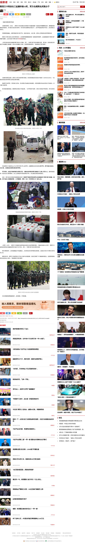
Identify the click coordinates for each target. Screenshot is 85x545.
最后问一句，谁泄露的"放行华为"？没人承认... (27, 479)
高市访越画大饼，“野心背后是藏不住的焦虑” (75, 15)
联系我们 (14, 533)
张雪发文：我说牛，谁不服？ (67, 441)
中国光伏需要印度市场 (69, 51)
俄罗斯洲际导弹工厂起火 (20, 329)
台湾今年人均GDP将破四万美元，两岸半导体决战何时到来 (74, 72)
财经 (18, 2)
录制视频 (20, 38)
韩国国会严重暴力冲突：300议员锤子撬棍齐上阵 (28, 489)
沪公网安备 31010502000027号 (29, 541)
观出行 (29, 2)
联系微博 (38, 533)
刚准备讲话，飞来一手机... (21, 379)
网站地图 (47, 533)
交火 (12, 316)
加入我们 (42, 533)
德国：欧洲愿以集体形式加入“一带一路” (25, 509)
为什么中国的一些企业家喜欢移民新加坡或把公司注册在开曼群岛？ (74, 100)
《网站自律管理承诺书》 (66, 533)
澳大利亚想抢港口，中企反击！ (74, 39)
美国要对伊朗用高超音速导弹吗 (72, 64)
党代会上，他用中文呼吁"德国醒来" (24, 389)
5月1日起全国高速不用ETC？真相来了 (69, 426)
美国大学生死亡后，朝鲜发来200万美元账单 (26, 459)
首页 (10, 2)
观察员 (56, 2)
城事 (46, 2)
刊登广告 (33, 533)
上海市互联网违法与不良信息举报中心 (53, 541)
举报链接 (52, 533)
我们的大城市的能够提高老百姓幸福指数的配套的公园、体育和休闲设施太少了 (74, 86)
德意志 (53, 395)
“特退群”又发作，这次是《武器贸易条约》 (26, 399)
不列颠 (53, 485)
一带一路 (53, 355)
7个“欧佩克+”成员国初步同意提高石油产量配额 (70, 272)
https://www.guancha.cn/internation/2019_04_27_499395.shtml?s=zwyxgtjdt (33, 318)
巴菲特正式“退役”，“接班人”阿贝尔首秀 (68, 194)
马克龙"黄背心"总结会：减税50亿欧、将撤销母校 (28, 409)
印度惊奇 (53, 375)
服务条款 (28, 533)
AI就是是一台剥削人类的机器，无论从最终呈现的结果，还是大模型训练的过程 (74, 79)
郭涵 (5, 10)
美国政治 (53, 344)
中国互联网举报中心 (40, 541)
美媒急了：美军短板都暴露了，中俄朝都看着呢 (75, 21)
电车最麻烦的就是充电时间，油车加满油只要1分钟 (74, 58)
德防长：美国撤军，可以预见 (65, 367)
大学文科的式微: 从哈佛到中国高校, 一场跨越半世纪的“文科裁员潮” (74, 114)
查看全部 (82, 11)
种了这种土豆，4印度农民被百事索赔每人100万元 (28, 518)
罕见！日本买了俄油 (63, 240)
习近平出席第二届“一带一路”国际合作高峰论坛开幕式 (30, 439)
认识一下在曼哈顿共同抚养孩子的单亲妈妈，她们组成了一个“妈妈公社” (74, 93)
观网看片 (53, 425)
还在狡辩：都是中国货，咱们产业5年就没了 (69, 412)
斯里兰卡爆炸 (5, 316)
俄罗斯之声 (52, 335)
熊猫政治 (53, 505)
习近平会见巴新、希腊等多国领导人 (24, 429)
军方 (10, 316)
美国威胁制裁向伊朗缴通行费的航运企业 (68, 287)
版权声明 (23, 533)
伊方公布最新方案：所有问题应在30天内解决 (72, 435)
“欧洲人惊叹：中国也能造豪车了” (66, 397)
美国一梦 (53, 465)
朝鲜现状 (53, 475)
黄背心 (53, 415)
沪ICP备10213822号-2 (16, 535)
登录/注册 (82, 2)
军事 (25, 2)
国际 (22, 2)
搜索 (83, 6)
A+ (18, 16)
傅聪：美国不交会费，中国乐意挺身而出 (75, 34)
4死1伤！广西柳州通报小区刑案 (68, 432)
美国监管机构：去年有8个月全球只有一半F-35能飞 (28, 339)
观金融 (34, 2)
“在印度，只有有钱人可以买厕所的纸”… (25, 369)
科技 (42, 2)
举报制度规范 (58, 533)
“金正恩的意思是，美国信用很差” (23, 470)
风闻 (14, 2)
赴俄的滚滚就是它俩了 (20, 499)
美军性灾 (53, 455)
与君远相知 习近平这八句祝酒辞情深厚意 (26, 349)
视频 (50, 2)
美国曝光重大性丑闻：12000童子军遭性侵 (26, 449)
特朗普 (53, 385)
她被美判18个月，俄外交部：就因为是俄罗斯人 (27, 359)
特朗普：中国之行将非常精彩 (65, 209)
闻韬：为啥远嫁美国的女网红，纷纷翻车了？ (74, 107)
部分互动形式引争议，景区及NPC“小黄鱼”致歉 (70, 224)
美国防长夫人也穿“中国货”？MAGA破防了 (75, 28)
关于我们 (18, 533)
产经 (39, 2)
